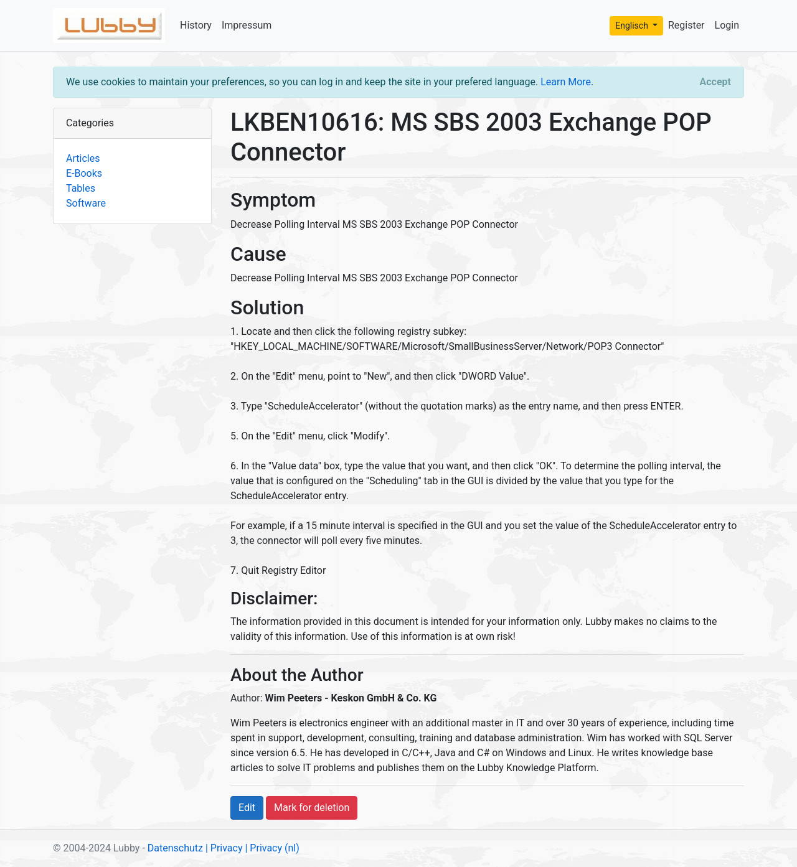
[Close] (715, 82)
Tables (80, 188)
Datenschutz (175, 848)
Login (727, 25)
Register (686, 25)
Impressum (247, 25)
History (196, 25)
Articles (83, 158)
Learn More (565, 82)
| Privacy (224, 848)
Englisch (632, 25)
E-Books (84, 173)
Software (86, 203)
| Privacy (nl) (272, 848)
